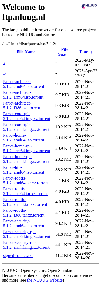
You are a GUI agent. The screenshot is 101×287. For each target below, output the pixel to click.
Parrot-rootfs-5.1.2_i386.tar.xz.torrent (23, 212)
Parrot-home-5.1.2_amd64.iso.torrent (23, 137)
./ (4, 62)
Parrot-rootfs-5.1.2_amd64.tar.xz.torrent (25, 180)
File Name (26, 52)
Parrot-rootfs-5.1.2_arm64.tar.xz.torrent (25, 191)
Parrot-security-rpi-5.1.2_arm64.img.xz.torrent (26, 234)
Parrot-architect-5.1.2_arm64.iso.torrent (23, 94)
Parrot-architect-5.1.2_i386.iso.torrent (21, 105)
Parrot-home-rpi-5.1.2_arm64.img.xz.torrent (26, 148)
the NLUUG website (44, 280)
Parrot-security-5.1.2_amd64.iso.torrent (23, 223)
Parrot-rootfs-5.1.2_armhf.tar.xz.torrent (25, 202)
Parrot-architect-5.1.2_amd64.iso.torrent (23, 84)
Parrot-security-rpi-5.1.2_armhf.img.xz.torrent (26, 244)
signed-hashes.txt (18, 255)
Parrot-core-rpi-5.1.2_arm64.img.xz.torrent (26, 116)
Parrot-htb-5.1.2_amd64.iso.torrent (23, 169)
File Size (63, 52)
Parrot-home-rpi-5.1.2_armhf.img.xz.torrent (26, 159)
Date (83, 52)
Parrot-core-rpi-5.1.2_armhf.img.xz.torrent (26, 127)
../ (4, 73)
